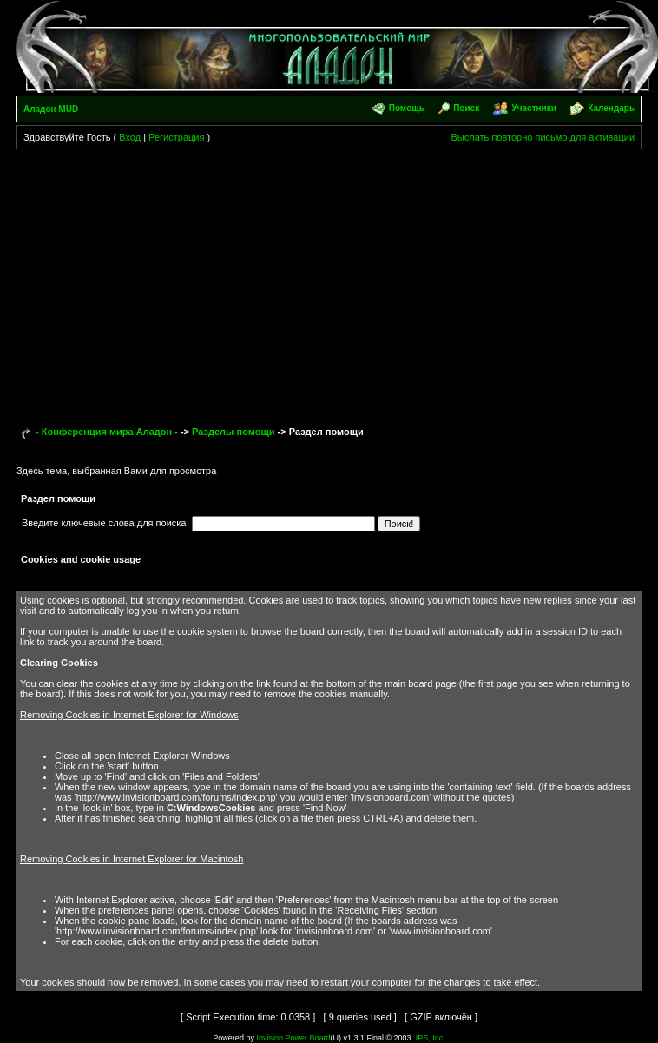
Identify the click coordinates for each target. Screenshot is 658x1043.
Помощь (406, 108)
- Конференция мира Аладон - (107, 431)
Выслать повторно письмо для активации (543, 137)
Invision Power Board (293, 1037)
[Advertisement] (329, 279)
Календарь (611, 108)
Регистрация (176, 137)
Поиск (466, 108)
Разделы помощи (233, 431)
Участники (534, 108)
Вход (130, 137)
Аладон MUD (50, 109)
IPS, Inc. (430, 1037)
